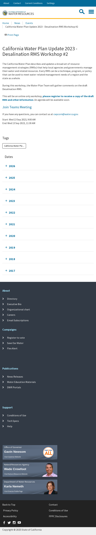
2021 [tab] (12, 224)
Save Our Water (15, 343)
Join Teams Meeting (17, 107)
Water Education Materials (21, 382)
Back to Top (8, 504)
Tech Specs (13, 420)
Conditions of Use (16, 415)
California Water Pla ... (14, 145)
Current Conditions (34, 3)
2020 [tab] (12, 236)
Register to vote (16, 337)
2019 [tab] (12, 247)
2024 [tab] (12, 189)
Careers (11, 314)
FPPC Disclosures (58, 516)
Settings (51, 3)
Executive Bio (14, 304)
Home (5, 23)
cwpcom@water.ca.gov (65, 114)
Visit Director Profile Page (13, 491)
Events (29, 23)
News (17, 23)
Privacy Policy (10, 510)
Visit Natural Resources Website (15, 474)
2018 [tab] (12, 259)
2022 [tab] (12, 212)
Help (9, 426)
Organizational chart (18, 309)
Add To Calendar (14, 129)
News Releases (15, 376)
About (6, 3)
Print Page (11, 34)
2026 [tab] (12, 166)
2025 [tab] (12, 178)
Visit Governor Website (12, 457)
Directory (12, 298)
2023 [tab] (12, 201)
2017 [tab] (12, 271)
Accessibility (10, 516)
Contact (17, 3)
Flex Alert (12, 348)
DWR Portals (14, 387)
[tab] (48, 166)
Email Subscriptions (18, 320)
